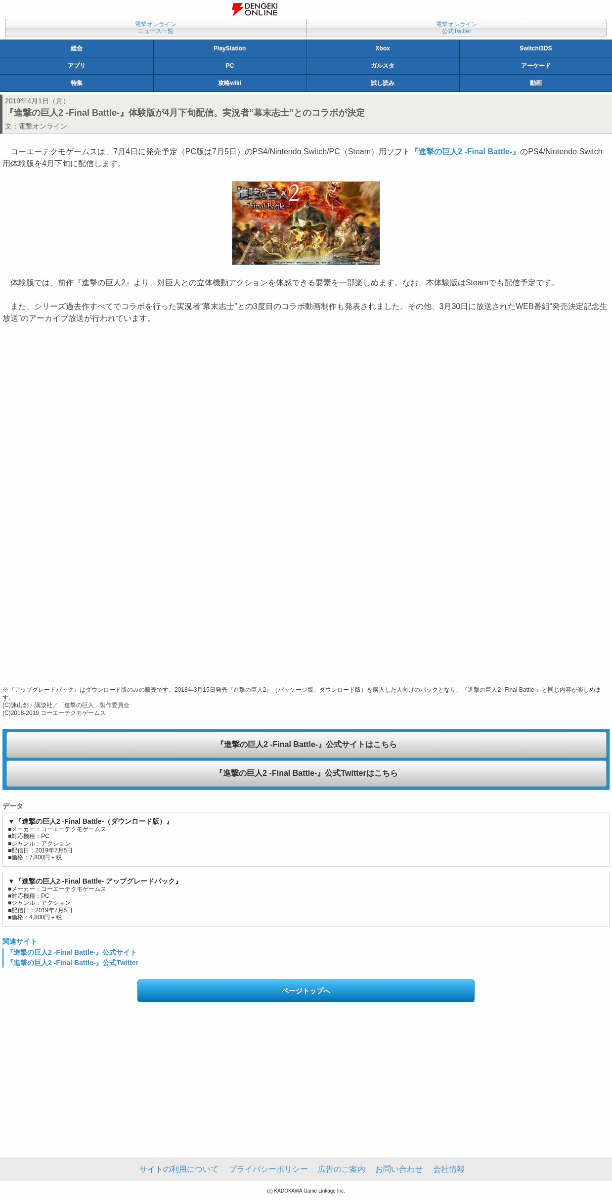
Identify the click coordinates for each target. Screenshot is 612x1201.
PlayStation (230, 48)
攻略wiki (229, 83)
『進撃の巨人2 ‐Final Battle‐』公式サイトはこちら (306, 744)
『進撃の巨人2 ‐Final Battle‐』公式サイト (71, 952)
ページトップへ (306, 991)
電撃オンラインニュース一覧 (155, 28)
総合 (77, 48)
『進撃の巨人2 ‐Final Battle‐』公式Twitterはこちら (306, 773)
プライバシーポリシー (268, 1169)
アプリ (77, 65)
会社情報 (449, 1169)
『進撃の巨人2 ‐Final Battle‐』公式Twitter (72, 963)
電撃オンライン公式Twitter (457, 28)
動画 (536, 83)
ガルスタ (382, 65)
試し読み (382, 83)
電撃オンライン (43, 126)
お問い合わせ (399, 1169)
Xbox (383, 48)
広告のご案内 (341, 1169)
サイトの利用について (179, 1169)
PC (229, 65)
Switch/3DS (536, 48)
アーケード (536, 65)
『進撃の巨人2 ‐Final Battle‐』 (465, 151)
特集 (77, 83)
